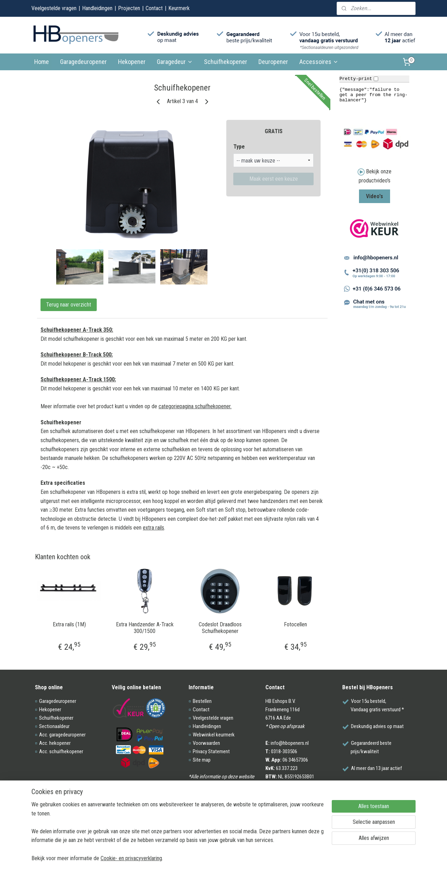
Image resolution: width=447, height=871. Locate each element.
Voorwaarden (206, 743)
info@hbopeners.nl (290, 743)
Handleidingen (97, 8)
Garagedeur (175, 61)
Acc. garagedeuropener (62, 735)
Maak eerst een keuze (273, 178)
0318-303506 (284, 751)
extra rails (153, 527)
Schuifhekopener (225, 61)
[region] (177, 831)
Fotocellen (295, 624)
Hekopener (132, 61)
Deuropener (273, 61)
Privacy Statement (211, 751)
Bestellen (202, 701)
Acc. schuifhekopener (61, 751)
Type (239, 146)
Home (41, 61)
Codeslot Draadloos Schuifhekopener (220, 627)
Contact (154, 8)
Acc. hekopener (55, 743)
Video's (374, 196)
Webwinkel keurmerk (214, 735)
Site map (202, 760)
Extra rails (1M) (69, 624)
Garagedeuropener (83, 61)
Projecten (129, 8)
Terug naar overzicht (68, 304)
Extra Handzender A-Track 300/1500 (145, 627)
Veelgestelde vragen (53, 8)
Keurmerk (179, 8)
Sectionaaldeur (54, 726)
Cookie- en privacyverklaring (131, 858)
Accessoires (318, 61)
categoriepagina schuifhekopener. (195, 406)
